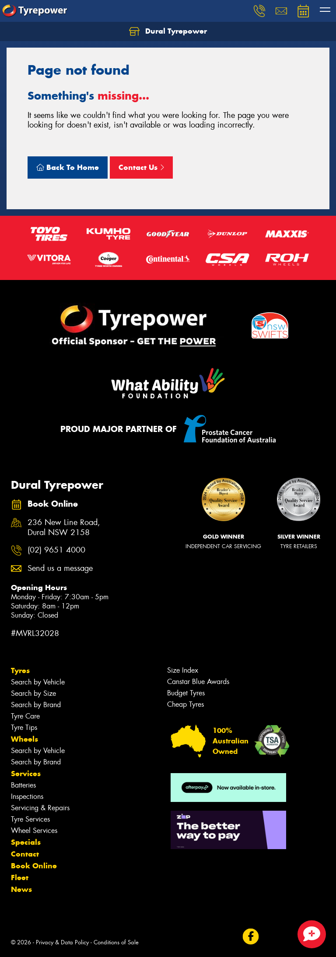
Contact (25, 854)
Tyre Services (30, 819)
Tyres (20, 670)
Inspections (27, 796)
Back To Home (67, 167)
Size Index (182, 670)
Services (26, 773)
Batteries (23, 785)
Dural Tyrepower (168, 31)
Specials (26, 842)
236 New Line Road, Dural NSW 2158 (64, 528)
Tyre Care (25, 716)
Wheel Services (34, 830)
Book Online (34, 866)
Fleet (19, 877)
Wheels (24, 739)
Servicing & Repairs (40, 807)
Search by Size (33, 693)
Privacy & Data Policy (62, 942)
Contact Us (141, 167)
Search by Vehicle (38, 682)
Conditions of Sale (116, 942)
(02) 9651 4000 (56, 550)
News (21, 889)
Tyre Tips (24, 727)
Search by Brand (36, 704)
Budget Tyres (186, 693)
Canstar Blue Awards (198, 681)
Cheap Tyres (185, 704)
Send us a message (60, 568)
